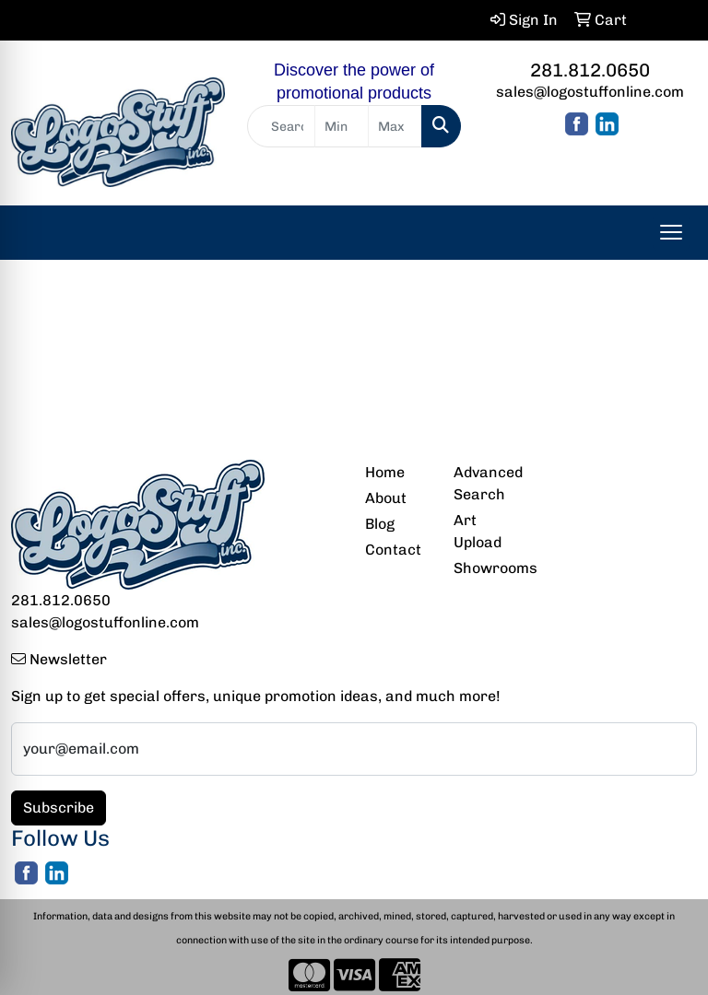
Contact (393, 549)
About (386, 498)
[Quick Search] (281, 126)
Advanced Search (487, 483)
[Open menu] (671, 232)
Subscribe (58, 807)
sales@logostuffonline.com (590, 91)
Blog (380, 524)
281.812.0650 (590, 70)
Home (385, 472)
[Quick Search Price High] (395, 126)
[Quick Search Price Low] (341, 126)
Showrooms (487, 568)
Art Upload (478, 531)
